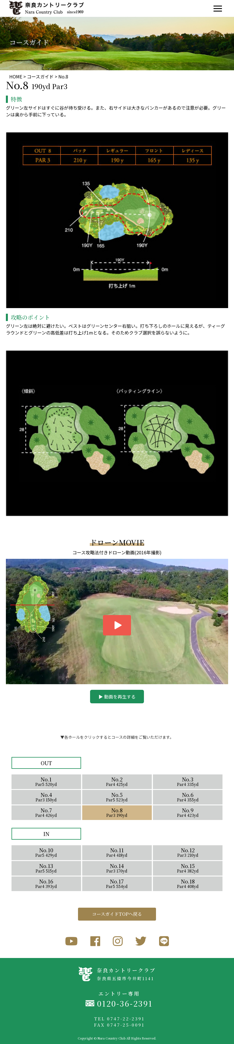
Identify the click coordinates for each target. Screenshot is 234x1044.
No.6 (187, 797)
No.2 (117, 781)
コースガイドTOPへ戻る (117, 914)
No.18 (187, 883)
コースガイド (40, 76)
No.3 (187, 781)
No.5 (117, 797)
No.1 (46, 781)
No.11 (117, 852)
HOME (15, 76)
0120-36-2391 (125, 1003)
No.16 (46, 883)
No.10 (46, 852)
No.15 (187, 868)
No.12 (187, 852)
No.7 (46, 812)
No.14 (117, 868)
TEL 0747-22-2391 (119, 1019)
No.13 (46, 868)
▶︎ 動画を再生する (117, 696)
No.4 (46, 797)
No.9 (187, 812)
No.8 (117, 812)
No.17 (117, 883)
